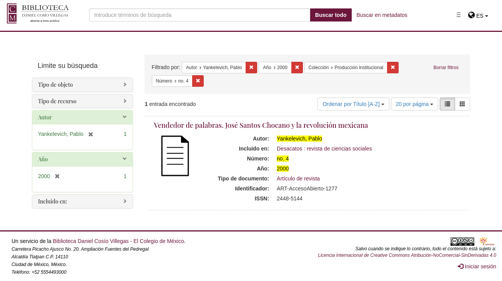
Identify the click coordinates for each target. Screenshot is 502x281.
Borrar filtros (446, 67)
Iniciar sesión (477, 266)
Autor (45, 117)
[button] (478, 15)
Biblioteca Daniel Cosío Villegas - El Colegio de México (118, 241)
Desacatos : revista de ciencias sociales (324, 148)
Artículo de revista (298, 178)
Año (43, 159)
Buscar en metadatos (382, 15)
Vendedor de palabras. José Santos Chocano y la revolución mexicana (261, 125)
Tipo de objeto (55, 84)
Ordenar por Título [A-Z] (353, 104)
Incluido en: (52, 201)
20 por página (415, 104)
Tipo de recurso (57, 101)
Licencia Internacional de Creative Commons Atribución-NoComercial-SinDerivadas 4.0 (407, 255)
